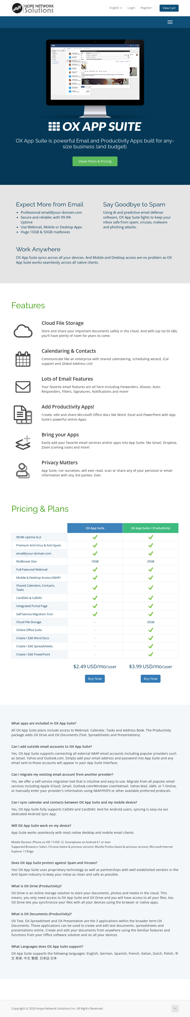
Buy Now (95, 678)
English (115, 8)
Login (131, 8)
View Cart (169, 8)
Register (146, 8)
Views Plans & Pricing (95, 161)
